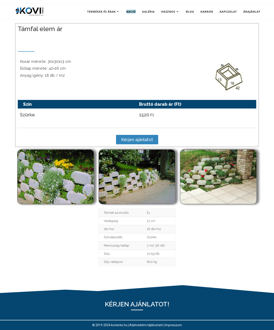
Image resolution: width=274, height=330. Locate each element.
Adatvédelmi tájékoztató (146, 325)
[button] (137, 139)
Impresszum (173, 325)
